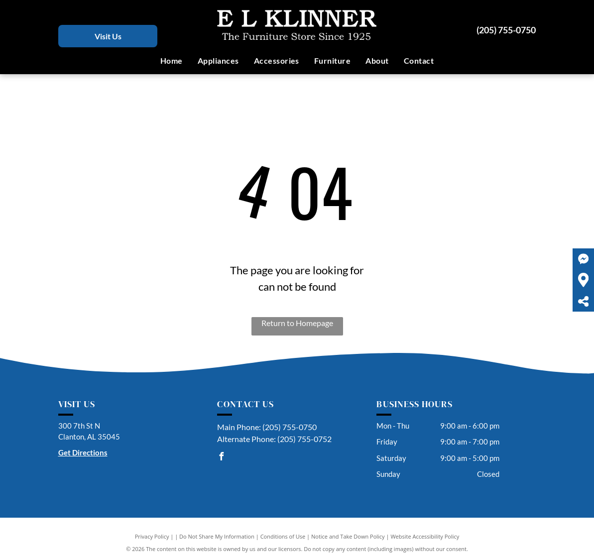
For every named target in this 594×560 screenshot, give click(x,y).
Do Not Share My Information (216, 536)
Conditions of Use (283, 536)
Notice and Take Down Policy (348, 536)
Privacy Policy (152, 536)
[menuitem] (171, 60)
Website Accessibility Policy (424, 536)
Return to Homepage (297, 323)
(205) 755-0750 (506, 29)
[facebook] (221, 457)
